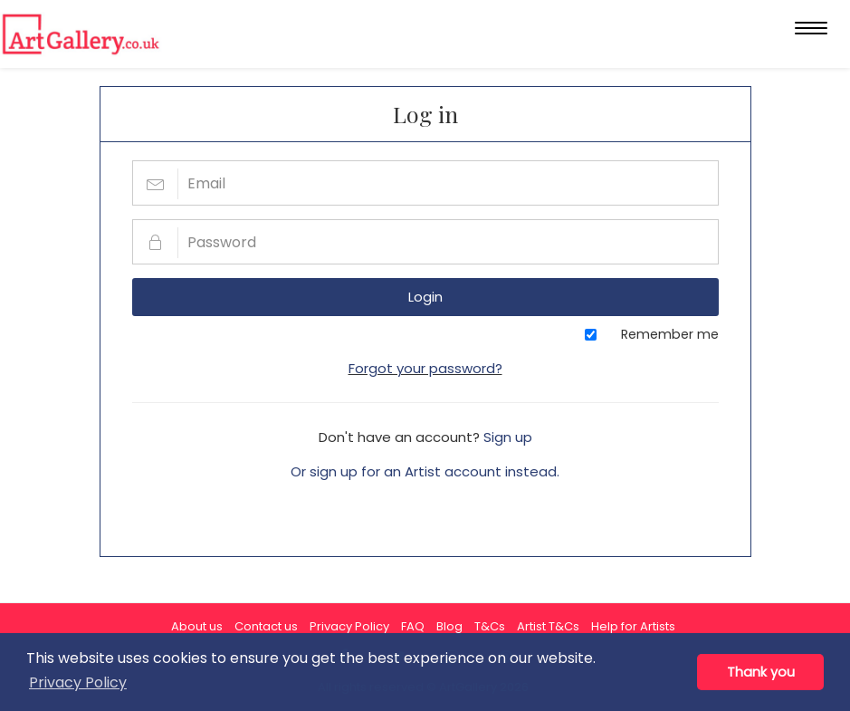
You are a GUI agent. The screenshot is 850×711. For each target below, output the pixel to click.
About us (197, 626)
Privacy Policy (349, 626)
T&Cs (489, 626)
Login (425, 296)
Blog (449, 626)
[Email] (425, 183)
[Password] (425, 241)
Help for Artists (633, 626)
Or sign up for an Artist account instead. (425, 471)
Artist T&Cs (548, 626)
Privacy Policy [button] (78, 682)
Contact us (266, 626)
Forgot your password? (425, 368)
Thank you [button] (761, 672)
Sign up (507, 437)
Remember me (670, 334)
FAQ (413, 626)
